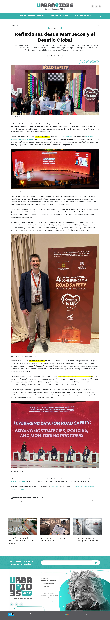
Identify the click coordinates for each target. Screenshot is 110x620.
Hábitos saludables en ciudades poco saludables (85, 539)
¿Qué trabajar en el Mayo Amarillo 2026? (53, 539)
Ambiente (22, 16)
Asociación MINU (66, 137)
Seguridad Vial (86, 16)
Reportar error (47, 584)
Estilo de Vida (52, 16)
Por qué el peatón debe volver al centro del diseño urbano (21, 540)
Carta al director (48, 581)
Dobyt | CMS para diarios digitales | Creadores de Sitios (83, 614)
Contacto (45, 586)
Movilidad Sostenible (69, 16)
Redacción (45, 578)
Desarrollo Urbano (36, 16)
